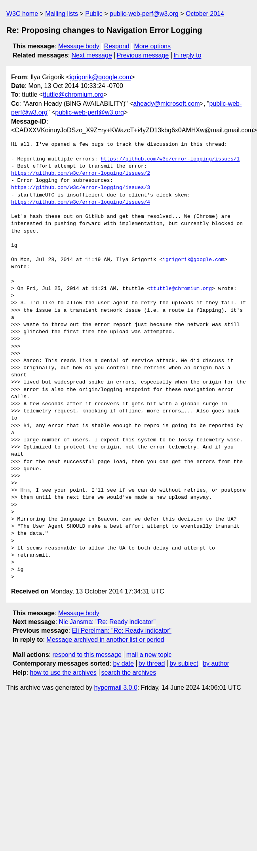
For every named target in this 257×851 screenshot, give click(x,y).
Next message (92, 55)
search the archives (128, 672)
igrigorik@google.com (100, 77)
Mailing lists (61, 13)
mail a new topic (149, 654)
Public (94, 13)
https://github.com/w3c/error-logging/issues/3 (80, 187)
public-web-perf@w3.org (144, 13)
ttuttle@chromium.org (73, 94)
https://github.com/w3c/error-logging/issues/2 (80, 173)
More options (152, 46)
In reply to (187, 55)
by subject (183, 663)
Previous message (143, 55)
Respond (116, 46)
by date (123, 663)
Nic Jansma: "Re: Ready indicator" (107, 621)
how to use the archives (63, 672)
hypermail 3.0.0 (115, 687)
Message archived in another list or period (105, 639)
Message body (78, 46)
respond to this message (86, 654)
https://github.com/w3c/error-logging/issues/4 (80, 202)
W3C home (22, 13)
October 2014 (205, 13)
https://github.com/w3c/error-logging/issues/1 (170, 159)
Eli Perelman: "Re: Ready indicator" (121, 630)
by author (216, 663)
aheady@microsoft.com (166, 103)
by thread (152, 663)
